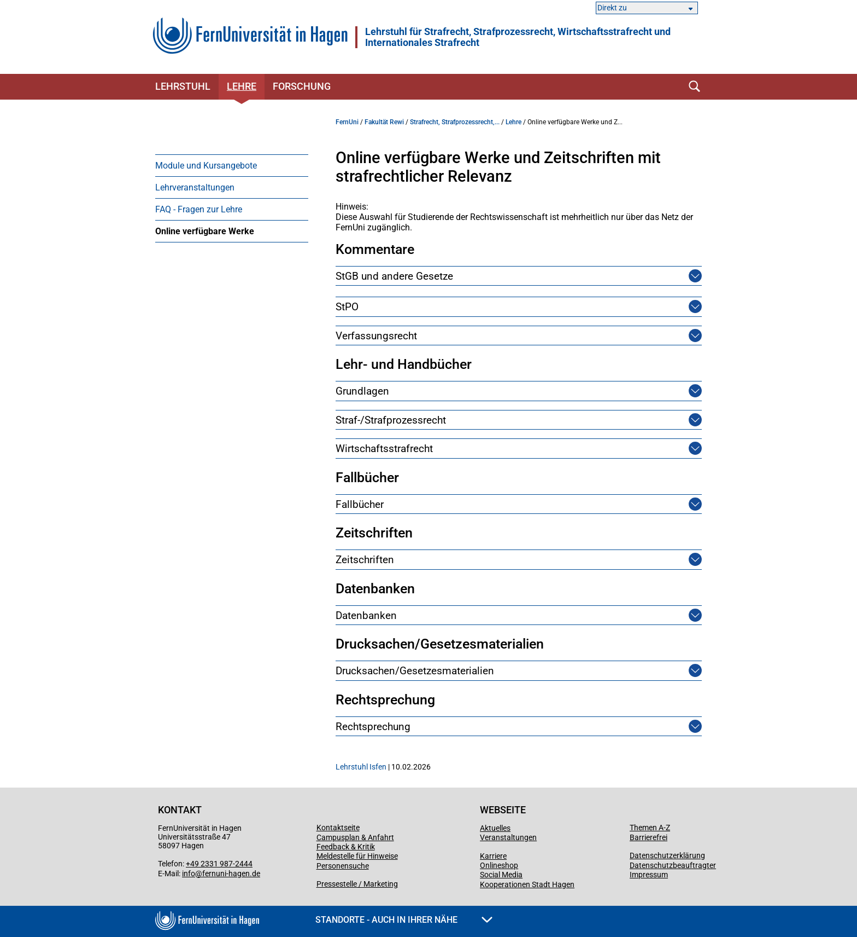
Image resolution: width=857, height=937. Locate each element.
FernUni (347, 122)
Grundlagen (362, 391)
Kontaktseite (338, 827)
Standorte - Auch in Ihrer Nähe (403, 920)
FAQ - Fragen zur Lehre (198, 209)
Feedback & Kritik (345, 846)
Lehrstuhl (182, 86)
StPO (347, 306)
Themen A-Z (650, 827)
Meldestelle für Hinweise (357, 856)
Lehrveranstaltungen (194, 187)
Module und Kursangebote (206, 165)
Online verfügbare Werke (204, 231)
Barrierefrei (648, 837)
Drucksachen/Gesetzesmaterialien (415, 670)
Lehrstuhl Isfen (361, 766)
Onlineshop (499, 865)
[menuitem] (231, 165)
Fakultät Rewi (384, 122)
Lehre (241, 86)
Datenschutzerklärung (667, 855)
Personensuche (342, 865)
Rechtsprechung (373, 726)
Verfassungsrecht (376, 335)
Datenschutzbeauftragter (673, 865)
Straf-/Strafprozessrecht (391, 420)
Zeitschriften (365, 559)
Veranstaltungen (508, 837)
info (188, 873)
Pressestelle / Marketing (357, 884)
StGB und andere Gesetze (394, 276)
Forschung (302, 86)
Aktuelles (495, 828)
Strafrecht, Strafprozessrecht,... (455, 122)
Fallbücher (360, 504)
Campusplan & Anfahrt (355, 837)
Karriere (493, 856)
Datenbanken (366, 615)
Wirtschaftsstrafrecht (384, 448)
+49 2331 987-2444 (219, 863)
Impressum (649, 874)
